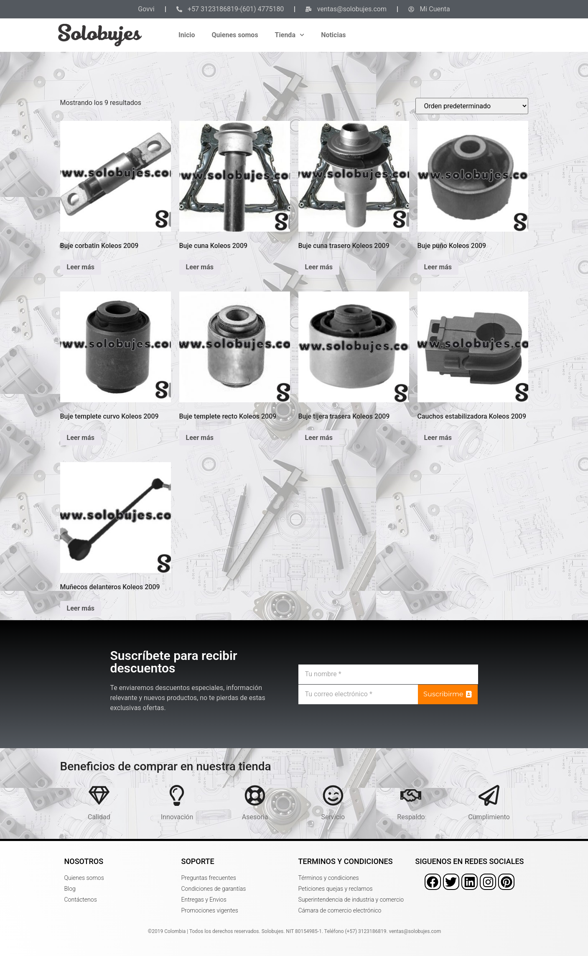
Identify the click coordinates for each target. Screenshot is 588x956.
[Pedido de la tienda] (471, 106)
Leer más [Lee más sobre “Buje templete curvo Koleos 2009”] (80, 438)
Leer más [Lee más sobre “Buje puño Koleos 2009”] (438, 267)
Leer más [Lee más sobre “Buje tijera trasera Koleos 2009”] (319, 438)
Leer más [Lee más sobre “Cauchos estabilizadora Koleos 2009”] (438, 438)
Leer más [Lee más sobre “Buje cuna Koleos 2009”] (200, 267)
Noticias (333, 35)
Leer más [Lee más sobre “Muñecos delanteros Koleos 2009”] (80, 608)
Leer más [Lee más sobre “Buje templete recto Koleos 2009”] (200, 438)
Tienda (290, 34)
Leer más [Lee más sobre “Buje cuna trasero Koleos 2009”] (319, 267)
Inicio (186, 35)
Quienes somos (235, 35)
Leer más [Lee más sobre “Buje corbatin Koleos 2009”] (80, 267)
